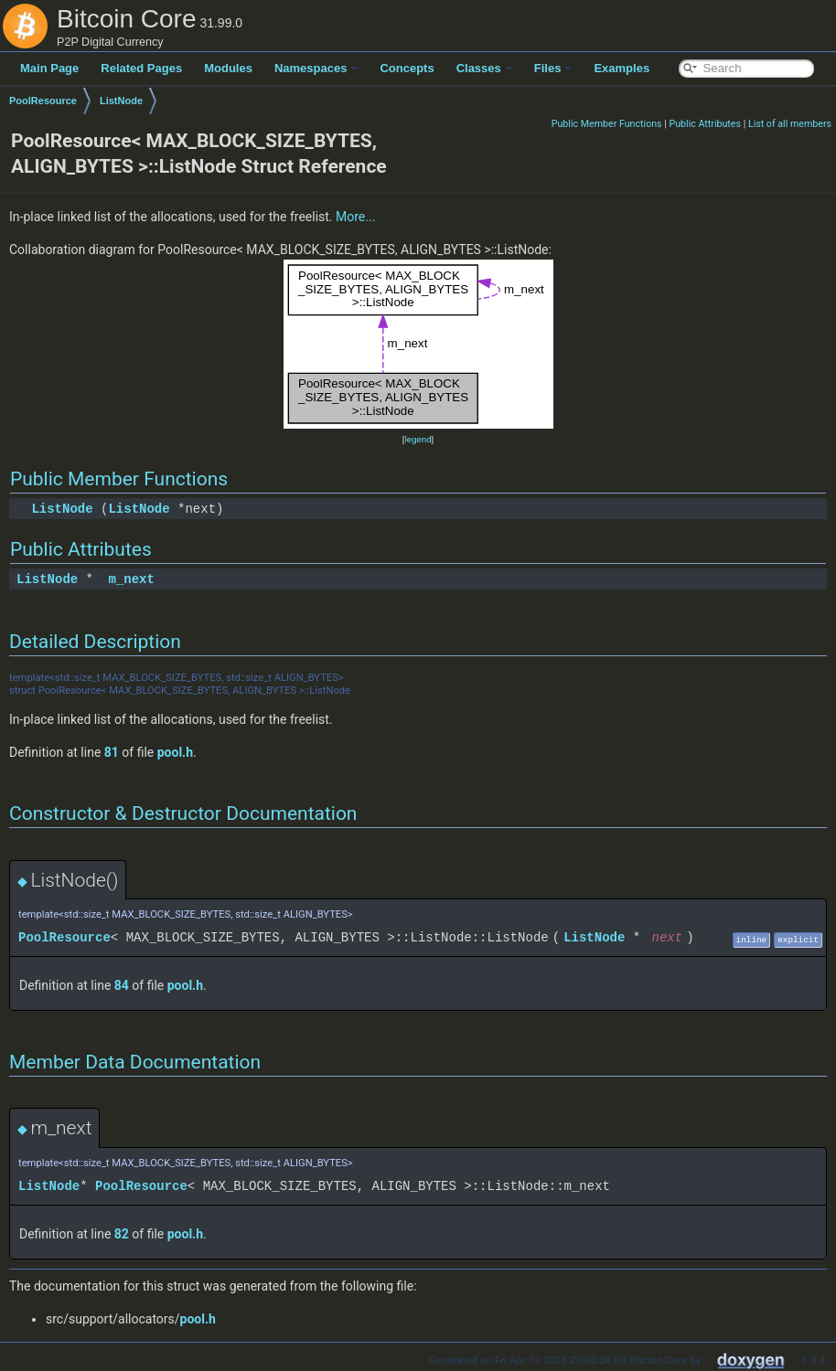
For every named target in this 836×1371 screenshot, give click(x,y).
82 (121, 1234)
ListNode (121, 100)
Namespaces (316, 68)
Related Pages (141, 68)
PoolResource (43, 100)
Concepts (407, 68)
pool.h (175, 752)
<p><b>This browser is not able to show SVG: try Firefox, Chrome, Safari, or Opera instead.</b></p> (418, 345)
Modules (228, 68)
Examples (621, 68)
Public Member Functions (607, 124)
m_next (131, 579)
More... (355, 216)
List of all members (789, 124)
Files (553, 68)
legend (417, 439)
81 (111, 752)
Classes (484, 68)
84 (121, 985)
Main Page (49, 68)
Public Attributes (705, 124)
